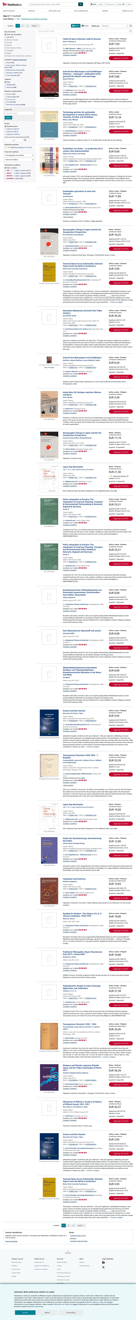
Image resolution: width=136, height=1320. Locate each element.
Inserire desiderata (11, 1241)
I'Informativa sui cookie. (61, 1304)
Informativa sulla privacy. (35, 1306)
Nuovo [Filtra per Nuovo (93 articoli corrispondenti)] (9, 62)
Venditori (105, 11)
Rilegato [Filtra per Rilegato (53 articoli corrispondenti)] (10, 85)
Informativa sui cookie (63, 1280)
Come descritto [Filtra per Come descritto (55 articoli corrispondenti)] (12, 75)
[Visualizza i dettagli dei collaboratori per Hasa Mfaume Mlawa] (70, 120)
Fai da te (81, 1262)
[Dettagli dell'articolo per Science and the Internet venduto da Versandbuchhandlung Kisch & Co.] (49, 722)
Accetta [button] (25, 1312)
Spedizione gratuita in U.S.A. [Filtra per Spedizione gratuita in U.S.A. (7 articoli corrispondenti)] (18, 147)
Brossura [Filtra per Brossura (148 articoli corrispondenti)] (10, 87)
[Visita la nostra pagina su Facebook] (103, 1263)
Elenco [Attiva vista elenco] (75, 26)
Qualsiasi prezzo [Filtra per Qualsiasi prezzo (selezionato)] (11, 126)
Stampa (59, 1266)
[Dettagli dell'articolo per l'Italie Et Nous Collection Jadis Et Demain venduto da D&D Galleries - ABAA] (49, 45)
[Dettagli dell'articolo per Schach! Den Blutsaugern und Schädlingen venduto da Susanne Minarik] (49, 359)
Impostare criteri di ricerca (78, 1241)
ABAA (83, 50)
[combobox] (53, 4)
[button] (130, 31)
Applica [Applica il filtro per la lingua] (8, 117)
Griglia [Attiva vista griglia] (85, 26)
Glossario (73, 1238)
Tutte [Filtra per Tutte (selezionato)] (8, 82)
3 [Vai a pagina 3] (27, 26)
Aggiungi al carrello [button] (121, 58)
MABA (83, 778)
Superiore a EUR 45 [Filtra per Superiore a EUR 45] (12, 134)
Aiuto (129, 4)
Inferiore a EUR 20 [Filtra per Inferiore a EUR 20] (12, 129)
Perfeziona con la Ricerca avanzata (34, 19)
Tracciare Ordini (16, 1273)
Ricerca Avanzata (8, 11)
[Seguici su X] (103, 1267)
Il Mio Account (16, 1269)
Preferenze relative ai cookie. (94, 1302)
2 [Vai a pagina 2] (22, 26)
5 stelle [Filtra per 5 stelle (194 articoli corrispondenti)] (15, 178)
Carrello (14, 1276)
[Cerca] (80, 4)
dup (18, 19)
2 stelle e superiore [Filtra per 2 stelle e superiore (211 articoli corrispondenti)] (18, 170)
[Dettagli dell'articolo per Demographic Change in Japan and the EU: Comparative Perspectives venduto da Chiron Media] (49, 445)
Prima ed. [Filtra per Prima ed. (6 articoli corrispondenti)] (10, 94)
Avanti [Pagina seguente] (34, 26)
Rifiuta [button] (47, 1312)
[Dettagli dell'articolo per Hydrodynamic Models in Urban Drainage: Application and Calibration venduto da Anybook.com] (49, 992)
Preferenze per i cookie (63, 1276)
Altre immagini (49, 367)
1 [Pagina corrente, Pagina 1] (17, 26)
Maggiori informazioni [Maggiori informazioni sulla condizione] (20, 60)
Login (101, 4)
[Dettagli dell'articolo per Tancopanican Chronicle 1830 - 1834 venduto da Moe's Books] (49, 1036)
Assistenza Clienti (84, 1266)
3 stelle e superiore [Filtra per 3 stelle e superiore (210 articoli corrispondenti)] (18, 173)
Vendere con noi (127, 11)
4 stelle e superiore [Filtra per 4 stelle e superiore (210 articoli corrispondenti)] (18, 176)
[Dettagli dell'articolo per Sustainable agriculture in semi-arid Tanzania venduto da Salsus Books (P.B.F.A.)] (49, 197)
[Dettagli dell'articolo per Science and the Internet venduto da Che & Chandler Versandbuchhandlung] (49, 1146)
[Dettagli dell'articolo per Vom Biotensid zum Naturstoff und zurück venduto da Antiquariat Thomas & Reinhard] (49, 637)
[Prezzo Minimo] (8, 140)
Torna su (68, 1253)
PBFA (91, 50)
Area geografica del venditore (15, 155)
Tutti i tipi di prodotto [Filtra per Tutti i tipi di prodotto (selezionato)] (13, 34)
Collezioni (31, 11)
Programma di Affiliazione (41, 1266)
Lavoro (59, 1269)
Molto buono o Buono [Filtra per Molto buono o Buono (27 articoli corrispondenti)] (14, 70)
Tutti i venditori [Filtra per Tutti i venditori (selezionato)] (12, 168)
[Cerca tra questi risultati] (85, 31)
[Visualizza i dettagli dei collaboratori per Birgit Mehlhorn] (68, 79)
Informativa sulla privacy (64, 1273)
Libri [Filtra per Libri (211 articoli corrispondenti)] (9, 37)
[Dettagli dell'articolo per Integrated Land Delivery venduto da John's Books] (49, 891)
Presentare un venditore (41, 1269)
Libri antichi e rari (54, 11)
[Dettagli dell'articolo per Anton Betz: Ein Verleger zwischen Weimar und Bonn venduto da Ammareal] (49, 404)
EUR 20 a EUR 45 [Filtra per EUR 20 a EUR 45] (12, 131)
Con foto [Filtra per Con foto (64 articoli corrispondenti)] (10, 102)
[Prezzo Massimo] (19, 140)
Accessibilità (60, 1283)
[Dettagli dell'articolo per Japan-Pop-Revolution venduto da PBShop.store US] (49, 479)
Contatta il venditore (70, 55)
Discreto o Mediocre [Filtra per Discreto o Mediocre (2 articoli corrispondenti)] (13, 73)
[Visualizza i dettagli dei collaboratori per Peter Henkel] (67, 397)
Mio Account (110, 4)
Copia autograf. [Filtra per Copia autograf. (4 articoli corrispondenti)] (12, 97)
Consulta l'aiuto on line (78, 1235)
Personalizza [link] (70, 1312)
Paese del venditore (12, 159)
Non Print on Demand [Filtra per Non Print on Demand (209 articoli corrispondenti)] (15, 104)
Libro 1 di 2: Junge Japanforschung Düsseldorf (78, 469)
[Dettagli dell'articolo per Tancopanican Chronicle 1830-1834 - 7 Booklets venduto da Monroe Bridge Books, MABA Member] (49, 765)
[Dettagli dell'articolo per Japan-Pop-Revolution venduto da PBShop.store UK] (49, 816)
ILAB (87, 50)
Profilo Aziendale (62, 1262)
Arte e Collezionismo (81, 11)
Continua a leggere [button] (116, 302)
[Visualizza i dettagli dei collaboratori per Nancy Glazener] (69, 918)
